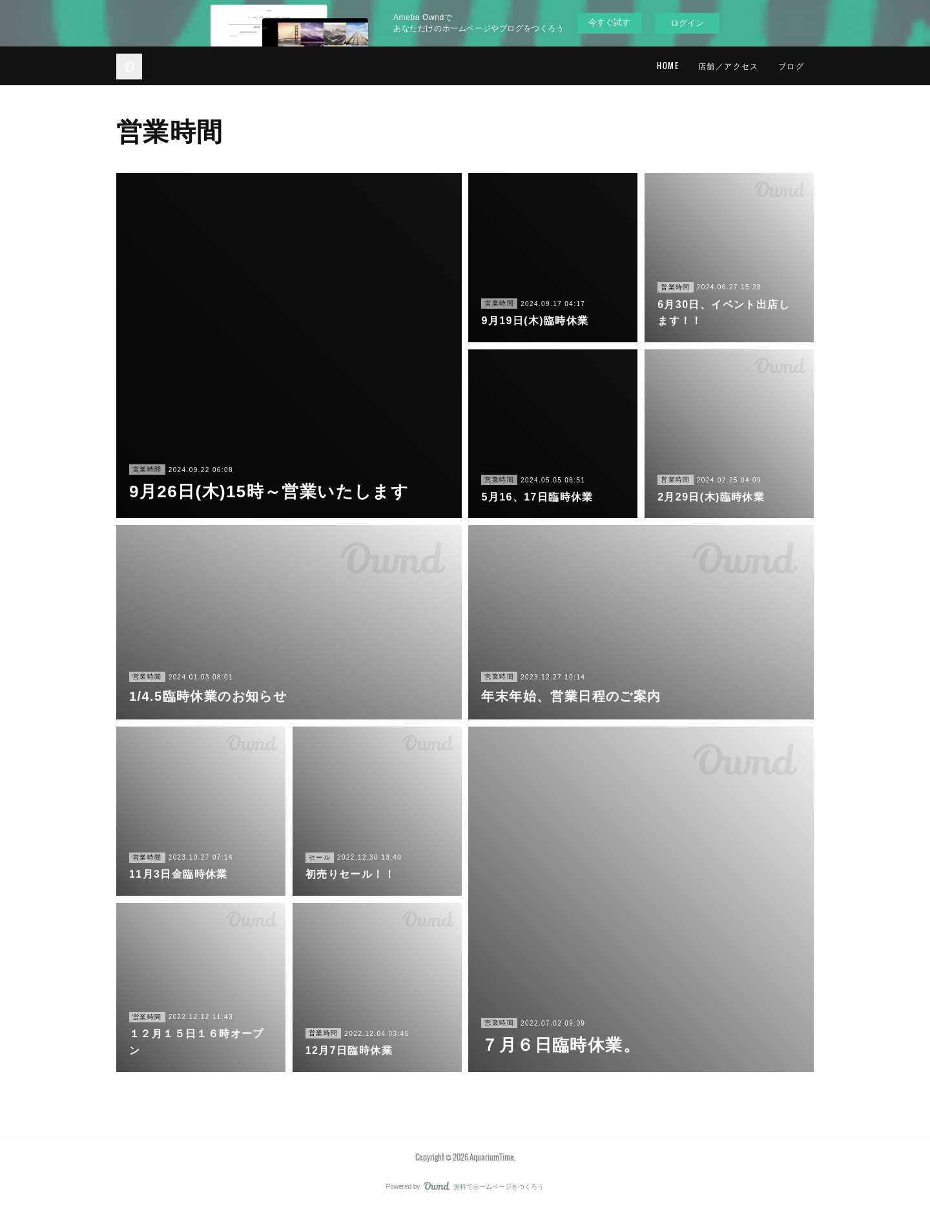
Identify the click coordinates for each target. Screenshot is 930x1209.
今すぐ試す (609, 22)
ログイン (687, 23)
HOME (668, 65)
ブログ (791, 65)
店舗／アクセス (728, 65)
